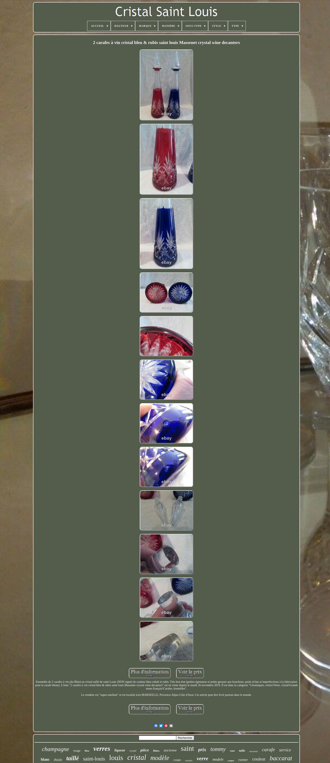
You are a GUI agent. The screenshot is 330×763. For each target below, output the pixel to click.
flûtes (156, 750)
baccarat (281, 758)
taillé (72, 758)
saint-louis (94, 759)
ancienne (170, 750)
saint (187, 748)
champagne (55, 749)
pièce (144, 750)
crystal (132, 750)
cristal (136, 757)
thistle (58, 760)
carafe (268, 749)
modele (218, 759)
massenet (253, 751)
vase (232, 750)
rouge (76, 750)
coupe (177, 760)
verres (101, 748)
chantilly (189, 760)
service (285, 750)
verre (202, 758)
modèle (159, 758)
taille (242, 750)
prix (202, 749)
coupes (231, 760)
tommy (218, 749)
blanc (45, 759)
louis (116, 758)
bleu (87, 750)
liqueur (119, 750)
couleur (258, 759)
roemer (243, 760)
